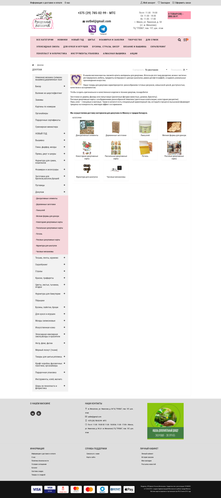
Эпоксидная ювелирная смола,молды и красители (47, 335)
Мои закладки (147, 461)
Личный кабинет (147, 454)
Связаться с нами (93, 454)
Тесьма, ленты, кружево (46, 257)
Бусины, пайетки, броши (46, 307)
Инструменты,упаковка (85, 53)
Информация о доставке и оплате (46, 2)
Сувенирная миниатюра (46, 126)
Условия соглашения (39, 464)
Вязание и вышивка (135, 46)
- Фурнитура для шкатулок (46, 246)
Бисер (38, 86)
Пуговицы (40, 185)
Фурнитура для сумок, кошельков (45, 161)
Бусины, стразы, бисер (106, 46)
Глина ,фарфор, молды (46, 147)
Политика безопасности (40, 461)
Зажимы (39, 100)
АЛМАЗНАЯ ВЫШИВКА (114, 53)
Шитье (91, 40)
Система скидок (37, 471)
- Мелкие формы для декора (47, 216)
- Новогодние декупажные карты (49, 222)
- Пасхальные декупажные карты (49, 228)
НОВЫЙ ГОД (41, 133)
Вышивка (39, 140)
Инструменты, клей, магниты (49, 379)
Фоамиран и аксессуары (46, 169)
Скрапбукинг (158, 46)
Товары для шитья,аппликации (50, 356)
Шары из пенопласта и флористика (46, 387)
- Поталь (38, 234)
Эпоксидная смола (48, 46)
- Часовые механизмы (44, 251)
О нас (67, 2)
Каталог (34, 468)
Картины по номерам (45, 106)
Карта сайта (91, 457)
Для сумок (152, 40)
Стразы (38, 271)
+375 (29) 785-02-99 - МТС (97, 13)
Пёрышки (39, 300)
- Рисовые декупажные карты (47, 240)
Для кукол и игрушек (75, 46)
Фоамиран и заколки (111, 40)
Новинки (63, 40)
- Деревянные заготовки (45, 204)
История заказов (147, 457)
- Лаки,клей (40, 210)
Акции (134, 53)
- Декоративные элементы (46, 198)
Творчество (135, 40)
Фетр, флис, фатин (44, 343)
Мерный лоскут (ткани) (46, 350)
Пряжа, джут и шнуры (45, 153)
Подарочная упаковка (45, 372)
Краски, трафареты (44, 278)
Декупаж (39, 192)
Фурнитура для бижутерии (47, 293)
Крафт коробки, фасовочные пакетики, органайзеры (48, 364)
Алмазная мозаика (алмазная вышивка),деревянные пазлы (49, 78)
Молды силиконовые (45, 320)
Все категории (45, 40)
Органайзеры (41, 113)
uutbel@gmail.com (98, 21)
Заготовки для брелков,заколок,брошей (47, 177)
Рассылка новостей (149, 464)
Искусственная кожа (45, 327)
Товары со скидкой (38, 475)
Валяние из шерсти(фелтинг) (49, 93)
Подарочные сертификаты (47, 120)
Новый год (77, 40)
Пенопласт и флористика (52, 53)
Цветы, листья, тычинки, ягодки (47, 285)
